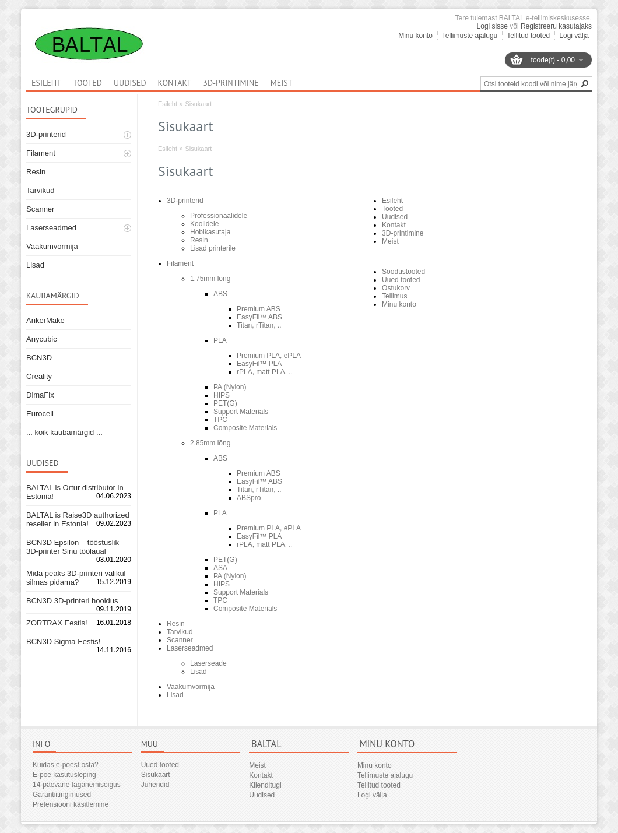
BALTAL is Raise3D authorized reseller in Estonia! (77, 519)
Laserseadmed (51, 227)
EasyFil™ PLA (259, 364)
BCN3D (39, 357)
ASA (220, 568)
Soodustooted (403, 272)
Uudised (130, 83)
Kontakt (175, 83)
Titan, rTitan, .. (259, 325)
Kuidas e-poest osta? (66, 765)
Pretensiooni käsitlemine (70, 804)
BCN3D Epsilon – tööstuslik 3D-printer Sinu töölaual (72, 547)
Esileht (167, 103)
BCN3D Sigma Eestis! (63, 641)
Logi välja (574, 35)
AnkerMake (45, 320)
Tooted (87, 83)
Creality (39, 376)
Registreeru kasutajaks (556, 26)
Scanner (40, 209)
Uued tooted (401, 280)
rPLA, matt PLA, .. (265, 372)
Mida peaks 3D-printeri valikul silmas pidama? (76, 577)
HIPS (221, 395)
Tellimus (394, 296)
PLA (220, 340)
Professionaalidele (218, 216)
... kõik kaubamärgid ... (64, 432)
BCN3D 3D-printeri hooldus (72, 600)
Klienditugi (265, 785)
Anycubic (41, 339)
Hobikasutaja (210, 232)
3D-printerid (46, 134)
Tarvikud (40, 190)
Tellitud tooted (528, 35)
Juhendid (155, 785)
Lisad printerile (213, 248)
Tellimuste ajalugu (469, 35)
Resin (35, 171)
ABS (220, 294)
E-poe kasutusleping (64, 775)
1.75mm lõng (210, 279)
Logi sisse (492, 26)
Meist (282, 83)
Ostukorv (396, 288)
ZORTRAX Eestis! (56, 622)
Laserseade (208, 663)
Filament (40, 153)
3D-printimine (230, 83)
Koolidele (204, 224)
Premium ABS (258, 309)
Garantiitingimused (62, 794)
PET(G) (225, 403)
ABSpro (249, 498)
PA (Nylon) (229, 387)
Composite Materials (245, 428)
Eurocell (40, 413)
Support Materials (240, 411)
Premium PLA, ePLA (269, 356)
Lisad (35, 265)
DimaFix (40, 395)
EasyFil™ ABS (259, 317)
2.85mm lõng (210, 443)
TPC (220, 420)
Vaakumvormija (52, 246)
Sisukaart (198, 103)
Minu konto (415, 35)
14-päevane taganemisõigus (77, 785)
